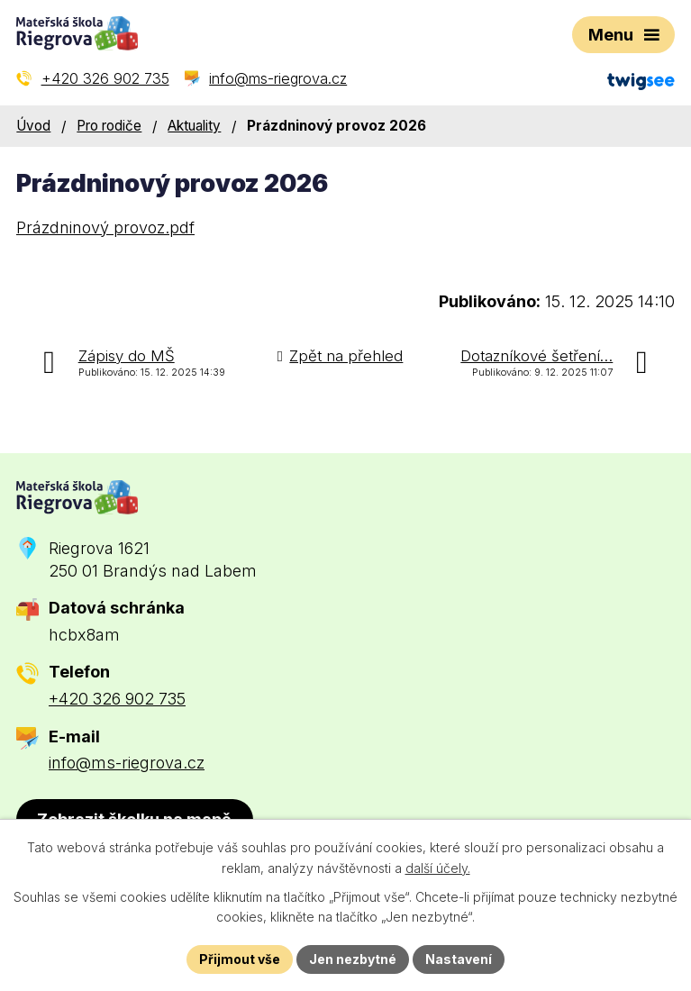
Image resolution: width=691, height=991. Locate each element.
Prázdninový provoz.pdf (105, 227)
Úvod (33, 125)
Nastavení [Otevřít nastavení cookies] (458, 959)
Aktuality (194, 125)
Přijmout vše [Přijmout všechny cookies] (239, 959)
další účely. (437, 868)
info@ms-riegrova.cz (127, 762)
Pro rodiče (109, 125)
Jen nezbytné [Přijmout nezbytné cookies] (352, 959)
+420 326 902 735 (117, 698)
